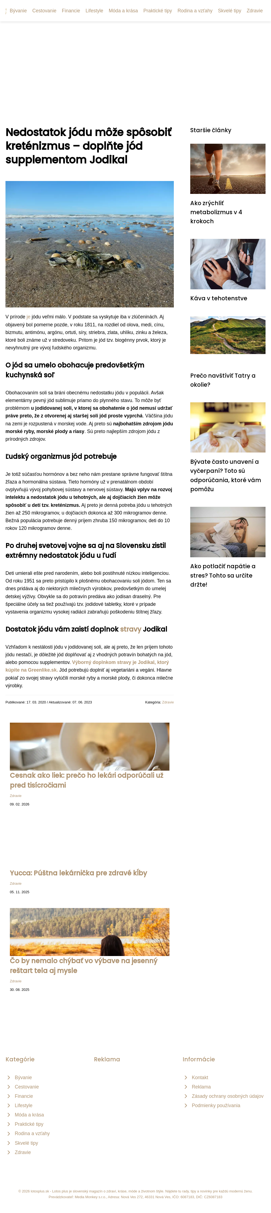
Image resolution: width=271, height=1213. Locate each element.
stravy (130, 629)
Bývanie (18, 10)
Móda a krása (123, 10)
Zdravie (255, 10)
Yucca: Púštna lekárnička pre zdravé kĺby (78, 873)
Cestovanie (44, 10)
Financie (71, 10)
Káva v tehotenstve (218, 298)
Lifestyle (94, 10)
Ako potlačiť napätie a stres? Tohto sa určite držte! (223, 575)
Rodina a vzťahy (194, 10)
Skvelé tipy (229, 10)
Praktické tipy (157, 10)
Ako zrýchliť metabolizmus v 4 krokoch (216, 212)
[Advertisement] (135, 62)
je (28, 316)
